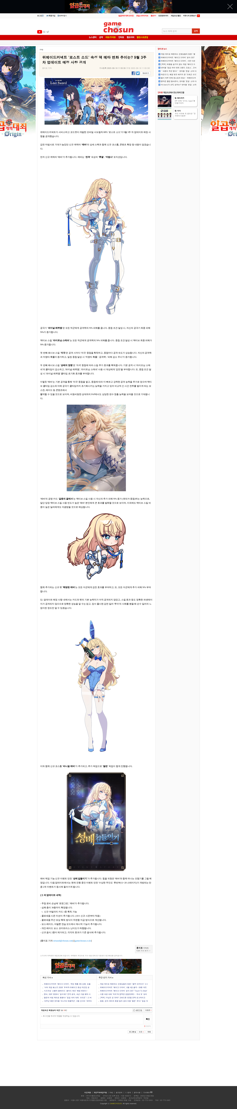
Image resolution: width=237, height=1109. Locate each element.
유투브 (39, 32)
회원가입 (50, 16)
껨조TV (153, 16)
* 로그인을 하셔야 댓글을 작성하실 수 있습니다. (91, 1019)
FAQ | (112, 1092)
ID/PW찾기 (62, 16)
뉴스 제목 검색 (170, 31)
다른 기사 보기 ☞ (143, 950)
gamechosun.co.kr (83, 941)
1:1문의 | (129, 1092)
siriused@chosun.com (63, 941)
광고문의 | (120, 1092)
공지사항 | (138, 1092)
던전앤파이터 (163, 16)
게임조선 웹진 (176, 16)
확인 (148, 1019)
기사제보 (147, 1092)
